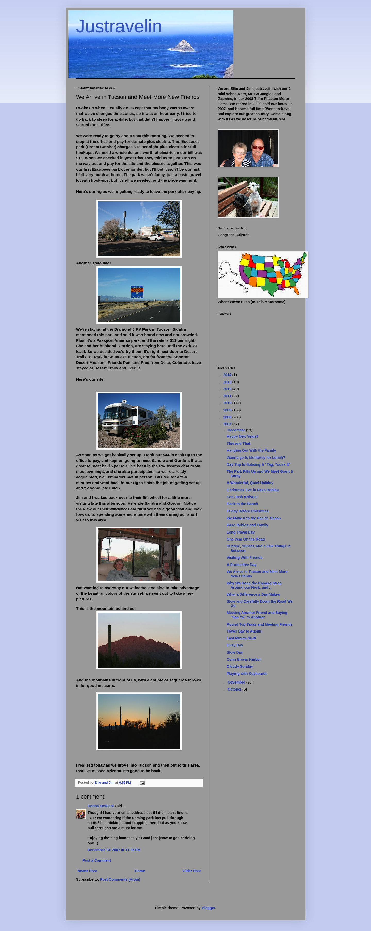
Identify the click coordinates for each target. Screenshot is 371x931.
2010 (227, 403)
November (236, 682)
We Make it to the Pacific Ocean (254, 518)
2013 (227, 382)
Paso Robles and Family (247, 525)
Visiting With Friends (245, 557)
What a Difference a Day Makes (253, 594)
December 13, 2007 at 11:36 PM (114, 850)
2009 (227, 410)
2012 (227, 389)
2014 (227, 375)
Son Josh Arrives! (242, 497)
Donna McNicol (101, 806)
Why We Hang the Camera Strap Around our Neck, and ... (254, 585)
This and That (238, 443)
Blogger (208, 908)
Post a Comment (96, 860)
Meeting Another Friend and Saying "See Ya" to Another (257, 615)
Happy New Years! (242, 436)
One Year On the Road (246, 539)
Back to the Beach (242, 504)
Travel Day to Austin (244, 631)
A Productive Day (241, 565)
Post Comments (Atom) (120, 879)
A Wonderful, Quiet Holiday (250, 483)
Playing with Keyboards (247, 673)
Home (140, 871)
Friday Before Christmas (248, 511)
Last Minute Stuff (241, 638)
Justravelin (119, 26)
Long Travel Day (241, 532)
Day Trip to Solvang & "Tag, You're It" (259, 464)
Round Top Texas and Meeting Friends (259, 624)
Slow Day (235, 652)
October (234, 689)
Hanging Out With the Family (251, 450)
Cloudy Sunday (240, 666)
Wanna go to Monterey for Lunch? (256, 457)
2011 (227, 396)
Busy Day (235, 645)
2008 (227, 417)
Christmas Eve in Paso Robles (253, 490)
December (236, 430)
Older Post (192, 871)
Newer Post (87, 871)
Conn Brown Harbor (244, 659)
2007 (227, 424)
